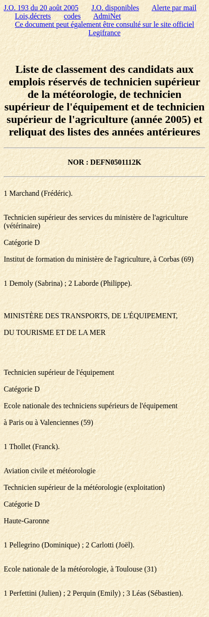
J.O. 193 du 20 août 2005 (41, 8)
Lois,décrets (33, 16)
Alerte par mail (174, 8)
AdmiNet (107, 16)
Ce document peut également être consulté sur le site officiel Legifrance (104, 28)
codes (72, 16)
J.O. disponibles (115, 8)
